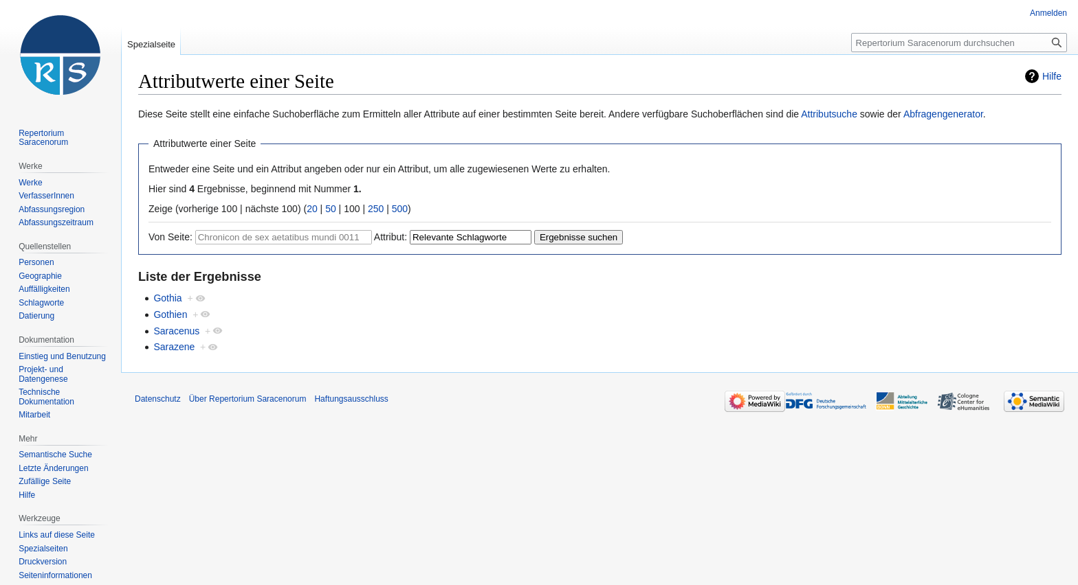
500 (400, 208)
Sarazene (174, 346)
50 (330, 208)
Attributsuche (829, 113)
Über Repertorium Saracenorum (248, 399)
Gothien (170, 314)
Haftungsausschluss (351, 399)
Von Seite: (170, 236)
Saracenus (176, 330)
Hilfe (1052, 76)
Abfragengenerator (943, 113)
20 (312, 208)
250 (376, 208)
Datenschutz (158, 399)
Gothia (167, 297)
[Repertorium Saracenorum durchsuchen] (959, 42)
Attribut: (390, 236)
